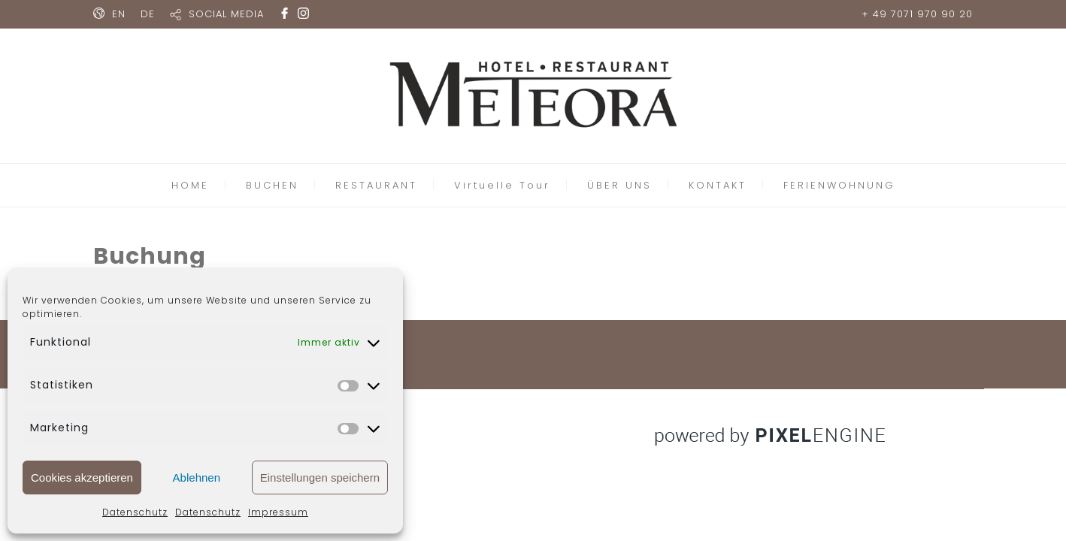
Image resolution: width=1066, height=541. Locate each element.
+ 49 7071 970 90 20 (917, 14)
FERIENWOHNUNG (839, 185)
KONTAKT (718, 185)
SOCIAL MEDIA (226, 14)
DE (148, 14)
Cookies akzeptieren (82, 477)
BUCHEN (272, 185)
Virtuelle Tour (502, 185)
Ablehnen (196, 477)
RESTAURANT (376, 185)
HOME (190, 185)
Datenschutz (135, 512)
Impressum (278, 512)
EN (119, 14)
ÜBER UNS (619, 185)
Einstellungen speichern (320, 477)
